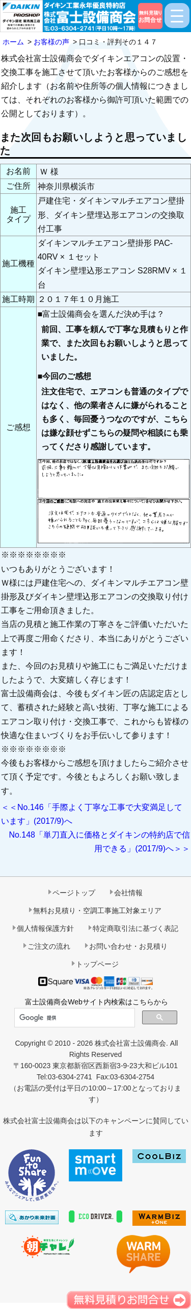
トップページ (97, 964)
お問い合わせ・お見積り (128, 946)
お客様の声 (51, 42)
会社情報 (128, 893)
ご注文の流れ (49, 946)
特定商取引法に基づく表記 (135, 928)
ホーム (13, 42)
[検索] (73, 1018)
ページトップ (73, 893)
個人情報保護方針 (45, 928)
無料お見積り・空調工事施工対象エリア (97, 910)
